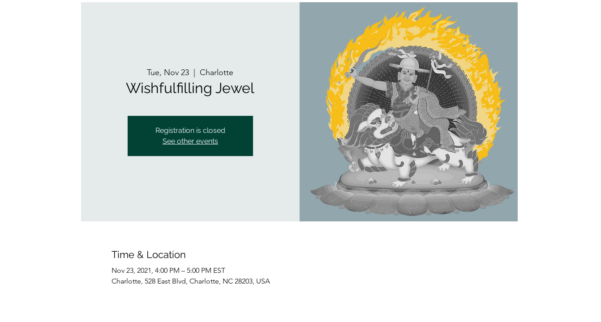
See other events (190, 141)
